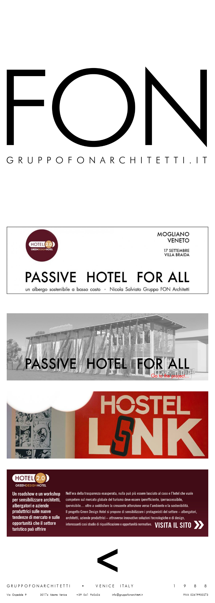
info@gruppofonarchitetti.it (127, 595)
